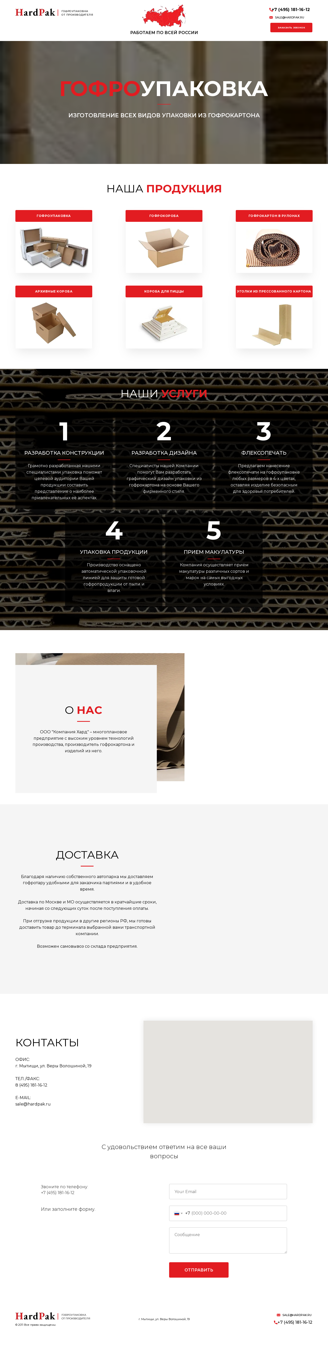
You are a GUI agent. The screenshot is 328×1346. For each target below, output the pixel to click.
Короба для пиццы (164, 291)
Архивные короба (54, 291)
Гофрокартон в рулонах (274, 216)
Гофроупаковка (54, 216)
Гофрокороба (164, 216)
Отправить (198, 1281)
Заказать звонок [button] (291, 27)
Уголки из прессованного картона (274, 291)
